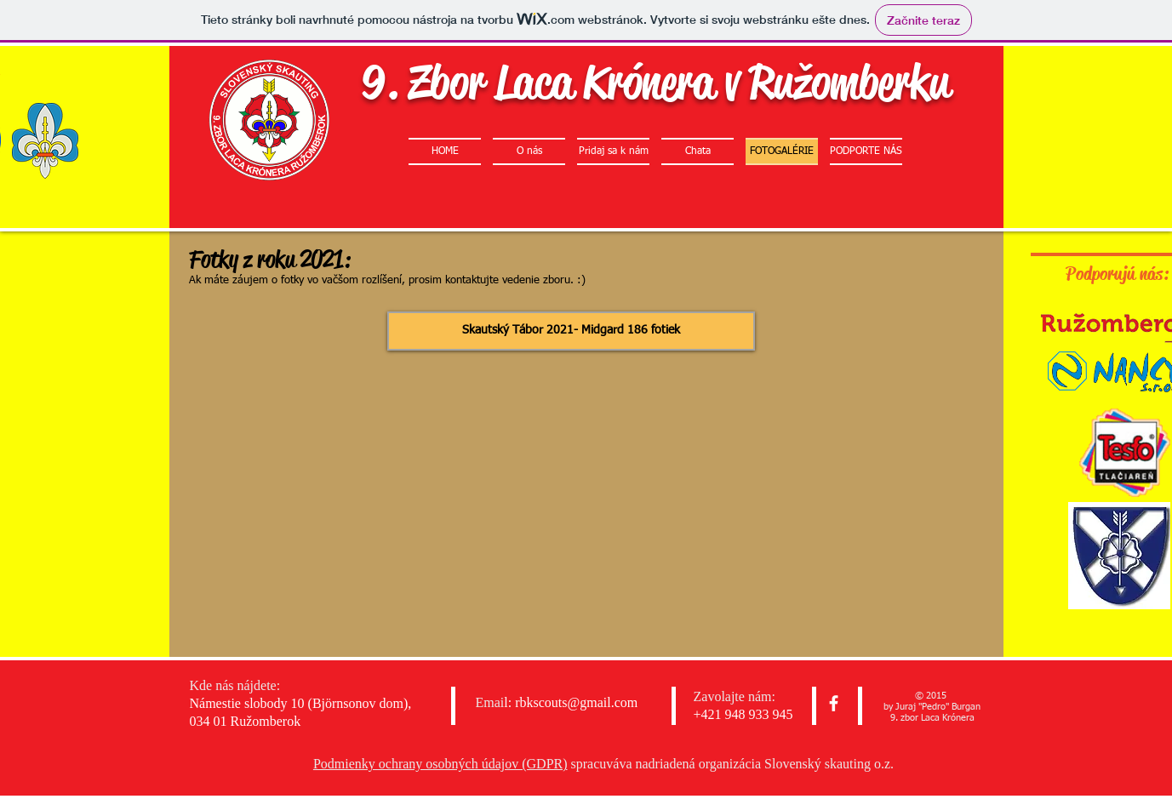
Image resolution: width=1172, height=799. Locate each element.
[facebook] (833, 703)
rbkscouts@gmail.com (576, 702)
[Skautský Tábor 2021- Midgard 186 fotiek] (571, 331)
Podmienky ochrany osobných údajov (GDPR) (440, 763)
